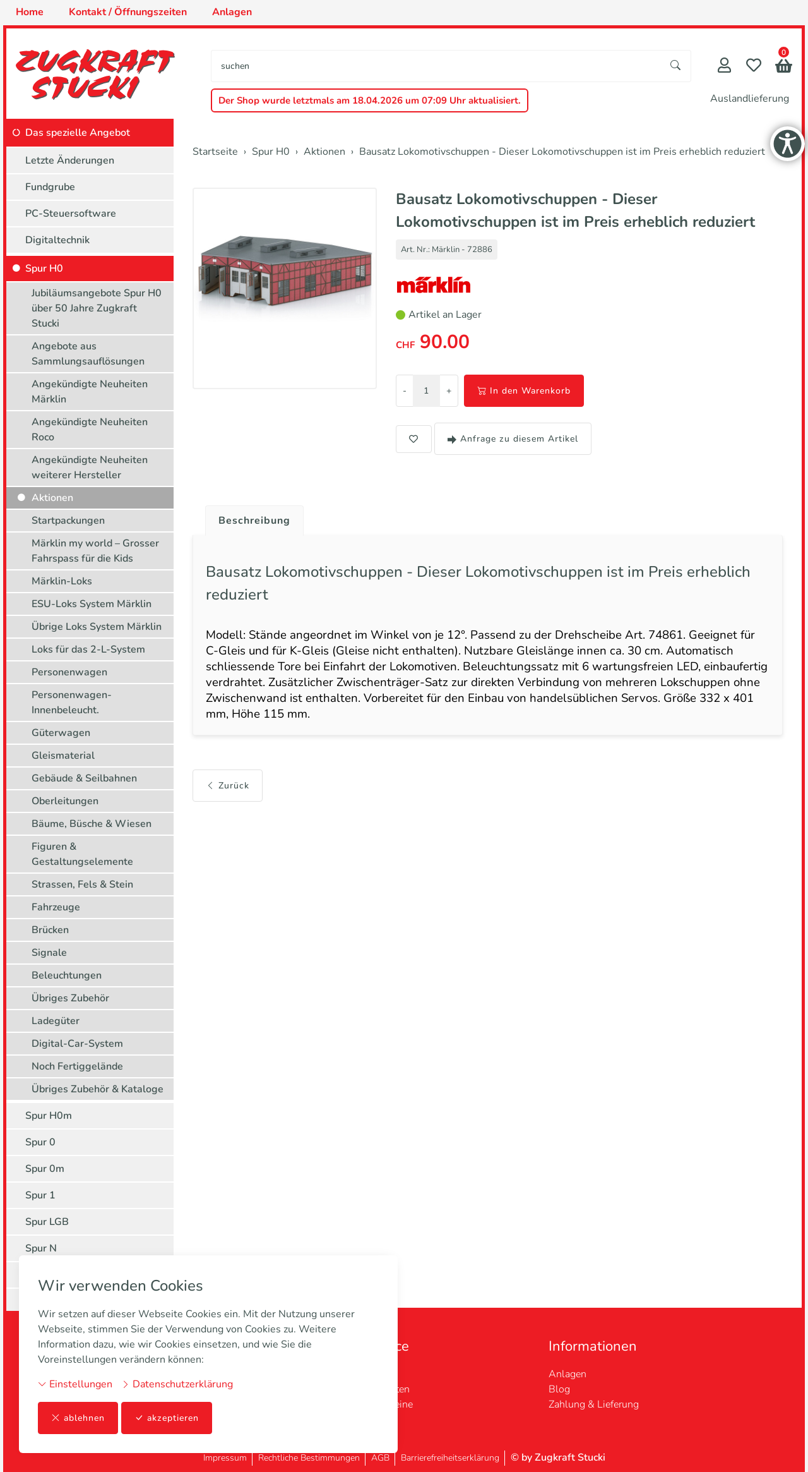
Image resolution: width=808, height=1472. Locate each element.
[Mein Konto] (724, 66)
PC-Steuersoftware (70, 213)
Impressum (225, 1458)
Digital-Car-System (77, 1044)
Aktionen (52, 498)
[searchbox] (436, 66)
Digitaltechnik (57, 240)
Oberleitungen (65, 801)
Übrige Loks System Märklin (97, 627)
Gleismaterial (63, 756)
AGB (380, 1458)
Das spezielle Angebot (77, 133)
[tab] (250, 517)
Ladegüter (56, 1021)
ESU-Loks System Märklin (92, 604)
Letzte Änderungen (69, 160)
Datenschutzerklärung (177, 1384)
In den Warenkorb (524, 390)
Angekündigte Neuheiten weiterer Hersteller (90, 467)
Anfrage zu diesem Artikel (513, 439)
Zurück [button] (227, 785)
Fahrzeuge (56, 907)
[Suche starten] (676, 66)
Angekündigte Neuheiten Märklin (90, 391)
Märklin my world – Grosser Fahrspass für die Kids (95, 550)
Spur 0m (44, 1169)
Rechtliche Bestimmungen (309, 1458)
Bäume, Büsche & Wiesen (92, 824)
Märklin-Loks (62, 581)
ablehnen (78, 1418)
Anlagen (567, 1374)
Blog (559, 1389)
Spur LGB (47, 1222)
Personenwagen (69, 672)
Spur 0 (40, 1142)
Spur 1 (40, 1195)
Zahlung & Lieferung (594, 1404)
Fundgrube (50, 187)
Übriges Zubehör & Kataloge (97, 1089)
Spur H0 (44, 268)
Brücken (50, 930)
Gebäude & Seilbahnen (84, 778)
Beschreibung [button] (254, 521)
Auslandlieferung (749, 99)
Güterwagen (61, 733)
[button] (783, 67)
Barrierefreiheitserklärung (450, 1458)
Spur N (41, 1248)
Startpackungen (68, 521)
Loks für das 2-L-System (88, 649)
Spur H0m (48, 1116)
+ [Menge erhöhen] (448, 391)
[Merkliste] (753, 66)
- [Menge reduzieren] (405, 391)
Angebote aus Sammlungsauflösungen (88, 353)
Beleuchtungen (67, 975)
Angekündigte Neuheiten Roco (90, 429)
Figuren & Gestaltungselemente (82, 854)
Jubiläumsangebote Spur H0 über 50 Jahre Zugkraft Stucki (97, 308)
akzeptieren (166, 1418)
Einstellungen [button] (75, 1384)
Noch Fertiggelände (77, 1066)
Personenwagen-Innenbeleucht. (72, 702)
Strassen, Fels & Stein (82, 884)
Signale (49, 953)
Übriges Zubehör (70, 998)
